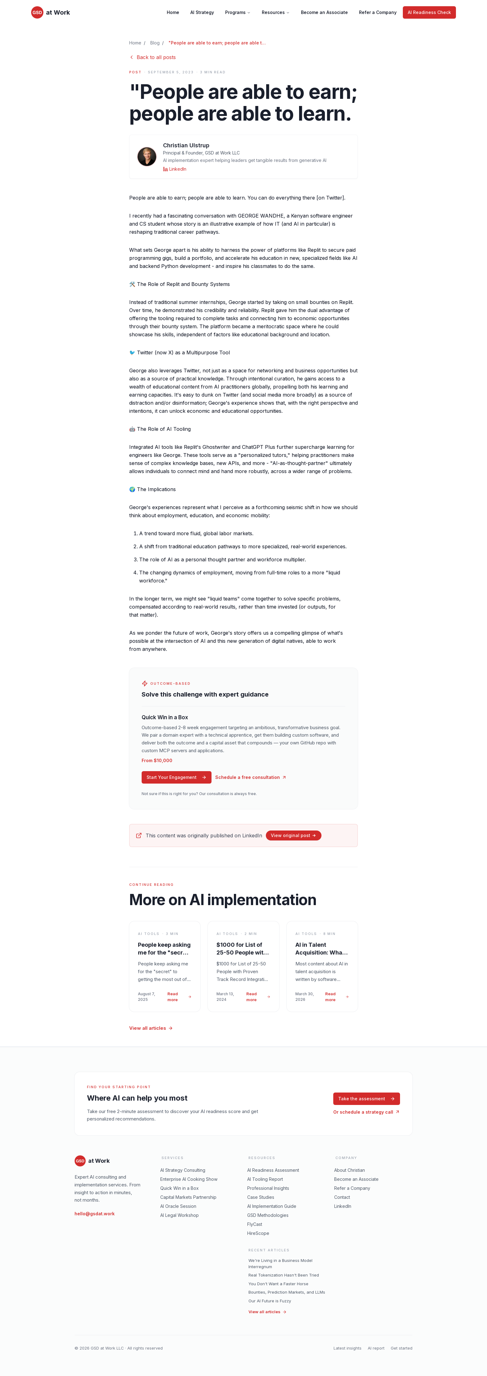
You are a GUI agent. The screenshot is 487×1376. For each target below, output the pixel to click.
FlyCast (254, 1224)
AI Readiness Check (429, 12)
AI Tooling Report (265, 1179)
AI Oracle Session (178, 1206)
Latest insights (348, 1348)
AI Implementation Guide (271, 1206)
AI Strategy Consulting (182, 1170)
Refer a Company (378, 12)
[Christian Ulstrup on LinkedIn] (174, 169)
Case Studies (260, 1197)
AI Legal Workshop (179, 1215)
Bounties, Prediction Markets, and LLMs (286, 1292)
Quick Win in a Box (179, 1188)
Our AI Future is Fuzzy (269, 1300)
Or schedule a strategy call (366, 1112)
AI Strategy (202, 12)
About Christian (349, 1170)
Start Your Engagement (177, 777)
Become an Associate (324, 12)
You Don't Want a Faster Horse (278, 1283)
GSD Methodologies (268, 1215)
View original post (293, 835)
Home (173, 12)
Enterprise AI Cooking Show (188, 1179)
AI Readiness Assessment (273, 1170)
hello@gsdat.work (95, 1213)
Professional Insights (268, 1188)
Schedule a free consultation (251, 777)
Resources (276, 12)
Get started (401, 1348)
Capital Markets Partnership (188, 1197)
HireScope (258, 1233)
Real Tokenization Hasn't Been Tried (283, 1274)
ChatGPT (252, 447)
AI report (376, 1348)
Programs (238, 12)
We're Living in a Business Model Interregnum (280, 1263)
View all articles (151, 1028)
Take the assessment (366, 1098)
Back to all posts (152, 57)
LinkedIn (342, 1206)
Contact (342, 1197)
